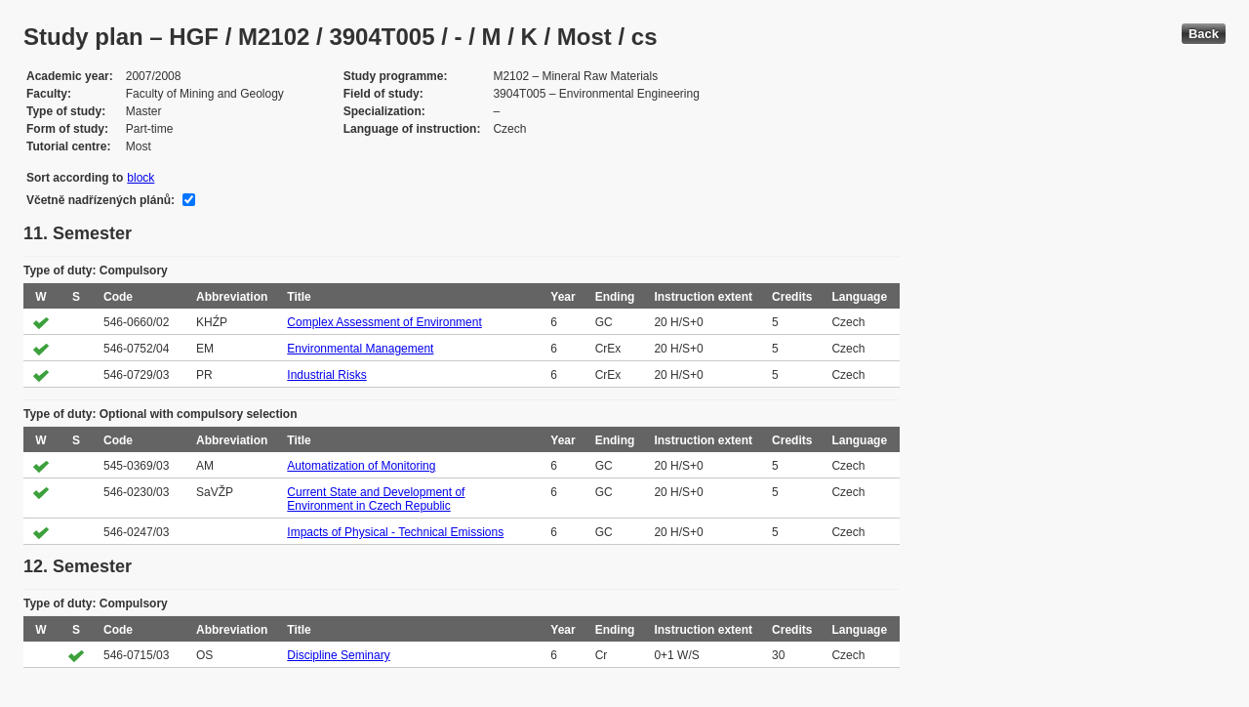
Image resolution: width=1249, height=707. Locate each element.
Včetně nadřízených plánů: (100, 200)
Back (1204, 33)
